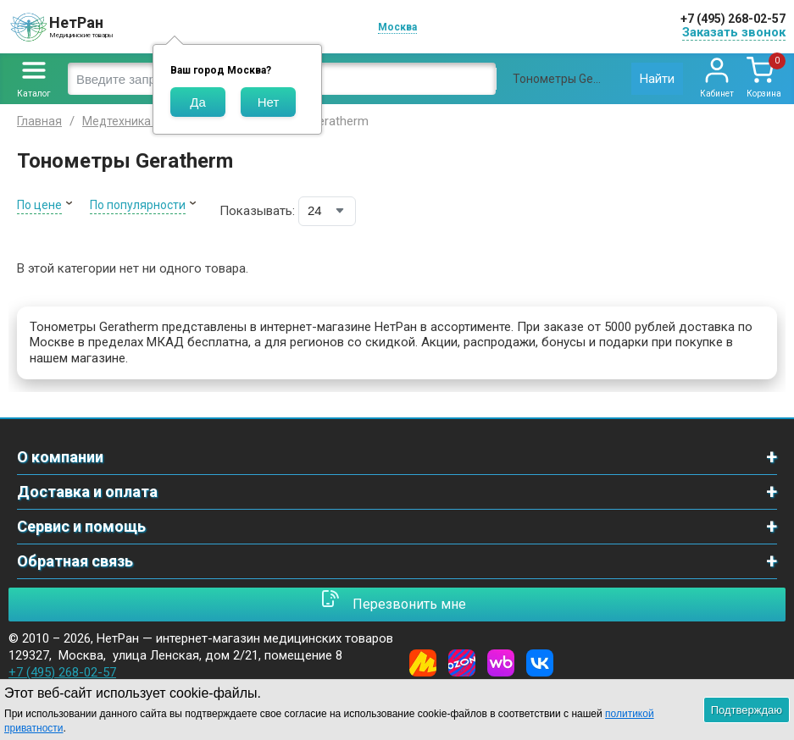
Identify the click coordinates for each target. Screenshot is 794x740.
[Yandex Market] (422, 662)
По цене (39, 205)
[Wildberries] (500, 662)
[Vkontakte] (539, 662)
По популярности (138, 205)
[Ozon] (461, 662)
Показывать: (257, 210)
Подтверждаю (746, 710)
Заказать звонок (734, 32)
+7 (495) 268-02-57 (733, 19)
